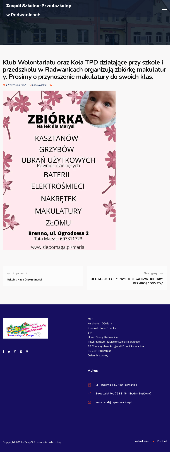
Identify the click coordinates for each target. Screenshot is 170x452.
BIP (90, 332)
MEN (90, 319)
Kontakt (162, 441)
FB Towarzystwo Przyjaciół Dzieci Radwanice (116, 346)
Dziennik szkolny (98, 355)
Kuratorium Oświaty (100, 323)
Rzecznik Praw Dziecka (102, 328)
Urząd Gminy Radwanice (103, 337)
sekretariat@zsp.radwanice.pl (113, 402)
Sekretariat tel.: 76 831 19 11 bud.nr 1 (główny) (123, 393)
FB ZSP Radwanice (99, 350)
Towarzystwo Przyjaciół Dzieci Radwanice (114, 341)
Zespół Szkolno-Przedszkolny (38, 5)
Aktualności (142, 441)
